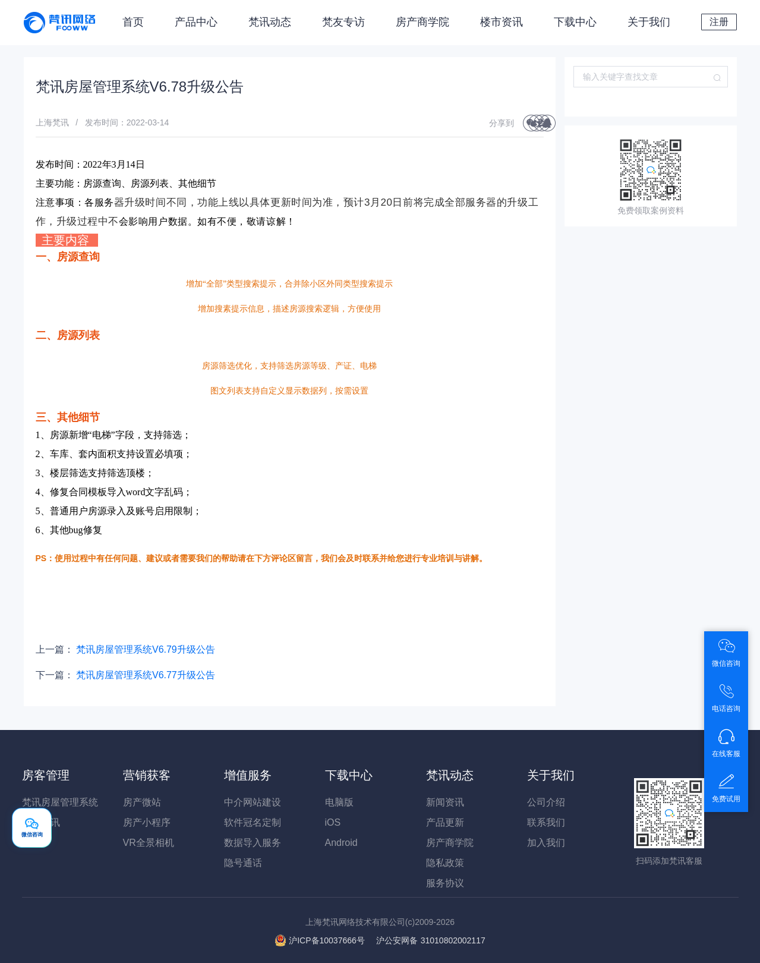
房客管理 (46, 775)
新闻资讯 (445, 802)
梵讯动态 (269, 22)
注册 (719, 22)
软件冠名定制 (252, 822)
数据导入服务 (252, 843)
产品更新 (445, 822)
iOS (333, 822)
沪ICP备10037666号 (327, 940)
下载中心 (575, 22)
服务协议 (445, 883)
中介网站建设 (252, 802)
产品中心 (196, 22)
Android (341, 843)
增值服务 (248, 775)
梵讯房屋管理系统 (60, 802)
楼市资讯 (501, 22)
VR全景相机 (148, 843)
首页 (133, 22)
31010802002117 (430, 940)
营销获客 (147, 775)
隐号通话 (243, 863)
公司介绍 (546, 802)
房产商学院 (422, 22)
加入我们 (546, 843)
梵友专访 (343, 22)
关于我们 (648, 22)
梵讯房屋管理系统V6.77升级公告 (145, 675)
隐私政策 (445, 863)
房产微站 (142, 802)
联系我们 (546, 822)
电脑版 (339, 802)
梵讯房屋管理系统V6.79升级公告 (145, 649)
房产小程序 (147, 822)
